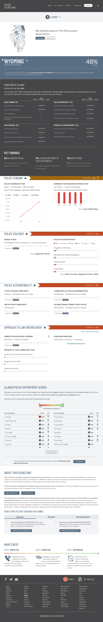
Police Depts (40, 38)
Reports (68, 5)
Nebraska (45, 606)
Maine (44, 589)
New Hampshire (65, 586)
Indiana (26, 597)
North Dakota (46, 604)
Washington (82, 602)
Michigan (45, 591)
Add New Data (79, 461)
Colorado (8, 597)
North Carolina (47, 602)
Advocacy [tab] (20, 517)
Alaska (7, 586)
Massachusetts (28, 606)
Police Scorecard (10, 6)
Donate (88, 5)
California (8, 595)
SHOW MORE (51, 452)
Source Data (28, 493)
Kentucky (26, 602)
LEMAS (96, 274)
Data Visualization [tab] (83, 517)
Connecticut (9, 600)
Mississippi (46, 597)
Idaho (25, 593)
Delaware (8, 604)
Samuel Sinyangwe (50, 488)
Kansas (26, 600)
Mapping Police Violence (42, 254)
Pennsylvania (64, 604)
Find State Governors (21, 530)
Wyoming (14, 61)
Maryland (45, 586)
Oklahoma (63, 600)
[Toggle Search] (98, 5)
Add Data (16, 248)
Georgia (26, 586)
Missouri (45, 595)
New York (63, 595)
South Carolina (83, 586)
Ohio (62, 597)
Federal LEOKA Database (90, 209)
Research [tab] (51, 517)
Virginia (81, 597)
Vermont (81, 600)
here (63, 486)
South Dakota (83, 589)
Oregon (63, 602)
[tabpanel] (51, 526)
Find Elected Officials (70, 530)
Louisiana (27, 604)
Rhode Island (64, 606)
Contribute (77, 5)
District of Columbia (11, 602)
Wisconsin (82, 604)
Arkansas (8, 591)
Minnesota (45, 593)
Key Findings (59, 5)
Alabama (8, 589)
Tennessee (82, 591)
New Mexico (64, 591)
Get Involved (89, 579)
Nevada (63, 593)
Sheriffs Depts (50, 38)
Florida (8, 606)
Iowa (25, 591)
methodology (12, 493)
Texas (81, 593)
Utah (80, 595)
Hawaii (26, 589)
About (50, 5)
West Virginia (83, 606)
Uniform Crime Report (71, 274)
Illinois (51, 17)
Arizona (8, 593)
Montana (45, 600)
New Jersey (64, 589)
